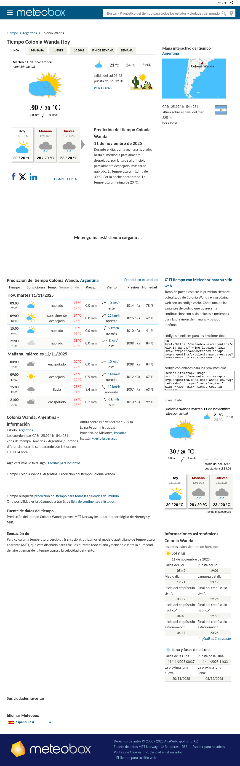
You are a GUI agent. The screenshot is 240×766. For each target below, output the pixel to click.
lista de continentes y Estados (93, 501)
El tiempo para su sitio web (136, 757)
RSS (184, 747)
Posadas (120, 433)
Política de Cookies (127, 752)
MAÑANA (37, 50)
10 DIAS (79, 50)
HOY (16, 50)
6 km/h (113, 399)
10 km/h (114, 303)
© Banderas (170, 747)
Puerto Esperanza (104, 438)
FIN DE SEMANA (103, 50)
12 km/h (114, 386)
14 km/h (114, 374)
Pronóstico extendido (141, 279)
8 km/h (114, 340)
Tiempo (12, 33)
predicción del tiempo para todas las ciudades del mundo (76, 496)
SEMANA (127, 50)
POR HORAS (103, 88)
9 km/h (113, 328)
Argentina (30, 33)
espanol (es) (30, 722)
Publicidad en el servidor (164, 752)
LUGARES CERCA (65, 179)
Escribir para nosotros (64, 463)
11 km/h (114, 315)
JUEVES (58, 50)
